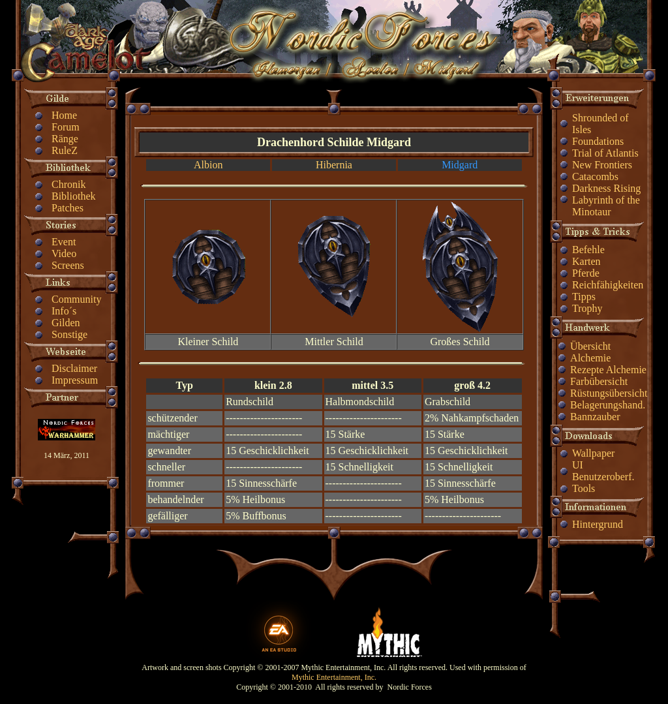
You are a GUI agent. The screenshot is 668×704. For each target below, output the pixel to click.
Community (76, 299)
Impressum (75, 380)
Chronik (68, 184)
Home (64, 115)
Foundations (598, 141)
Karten (586, 261)
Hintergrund (597, 524)
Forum (66, 126)
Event (64, 241)
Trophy (587, 308)
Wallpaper (593, 453)
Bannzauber (595, 416)
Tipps (584, 296)
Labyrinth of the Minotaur (606, 205)
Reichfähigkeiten (607, 284)
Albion (208, 164)
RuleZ (65, 150)
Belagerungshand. (607, 404)
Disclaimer (74, 368)
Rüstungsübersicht (608, 393)
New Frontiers (602, 164)
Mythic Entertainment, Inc (333, 677)
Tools (583, 488)
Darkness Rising (606, 188)
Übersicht (590, 346)
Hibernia (334, 164)
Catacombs (595, 176)
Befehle (588, 249)
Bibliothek (74, 196)
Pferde (586, 273)
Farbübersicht (599, 381)
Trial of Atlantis (605, 153)
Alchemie (590, 357)
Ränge (65, 138)
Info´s (64, 310)
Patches (68, 207)
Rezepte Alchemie (608, 369)
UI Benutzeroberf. (603, 470)
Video (64, 253)
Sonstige (69, 334)
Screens (68, 265)
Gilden (66, 322)
